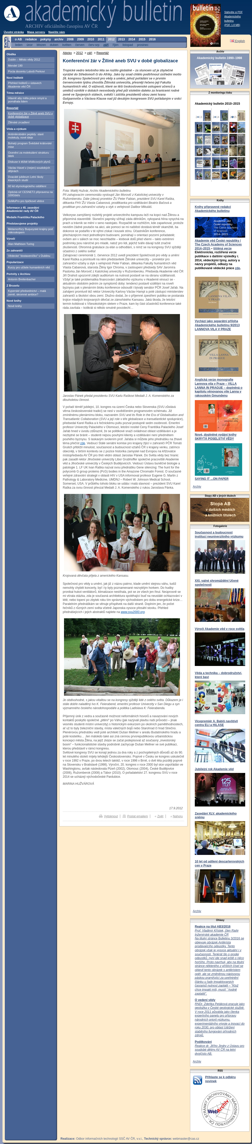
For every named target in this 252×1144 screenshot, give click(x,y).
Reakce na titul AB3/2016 (213, 926)
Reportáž (12, 107)
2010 (90, 39)
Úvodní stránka (14, 32)
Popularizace (15, 262)
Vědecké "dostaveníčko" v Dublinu (29, 255)
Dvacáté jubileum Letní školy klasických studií (25, 178)
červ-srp (93, 44)
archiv (58, 39)
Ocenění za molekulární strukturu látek (28, 154)
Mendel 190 (15, 65)
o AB (18, 39)
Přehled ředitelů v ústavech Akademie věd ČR (25, 84)
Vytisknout (111, 816)
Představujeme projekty (22, 223)
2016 (152, 39)
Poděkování (203, 1042)
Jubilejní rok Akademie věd (214, 769)
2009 (80, 39)
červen (79, 44)
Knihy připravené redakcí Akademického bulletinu (213, 209)
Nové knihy (14, 300)
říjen (115, 44)
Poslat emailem (137, 816)
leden (18, 44)
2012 (111, 39)
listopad (127, 44)
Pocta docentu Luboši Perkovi (26, 71)
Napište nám (56, 32)
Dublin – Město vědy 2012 (24, 59)
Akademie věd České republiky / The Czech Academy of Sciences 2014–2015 (218, 244)
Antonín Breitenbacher (22, 279)
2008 (70, 39)
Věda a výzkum (16, 128)
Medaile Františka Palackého (25, 217)
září (106, 44)
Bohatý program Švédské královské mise (30, 145)
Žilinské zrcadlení (18, 122)
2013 (121, 39)
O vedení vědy (205, 1000)
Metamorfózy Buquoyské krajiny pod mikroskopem (30, 231)
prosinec (142, 44)
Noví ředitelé (15, 77)
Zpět (160, 816)
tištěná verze (222, 248)
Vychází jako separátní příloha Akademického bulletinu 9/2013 (217, 323)
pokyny (45, 39)
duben (54, 44)
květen (66, 44)
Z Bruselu (13, 285)
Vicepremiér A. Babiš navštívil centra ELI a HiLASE (216, 723)
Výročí (11, 238)
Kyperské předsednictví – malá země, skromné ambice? (27, 292)
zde (237, 268)
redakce (31, 39)
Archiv (197, 486)
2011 (101, 39)
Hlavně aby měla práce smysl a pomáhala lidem (27, 100)
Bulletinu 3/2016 (219, 962)
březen (41, 44)
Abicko (67, 53)
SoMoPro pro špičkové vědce (26, 201)
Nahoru (178, 816)
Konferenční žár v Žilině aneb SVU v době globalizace (30, 115)
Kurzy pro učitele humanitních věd (29, 267)
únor (29, 44)
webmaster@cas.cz (186, 1138)
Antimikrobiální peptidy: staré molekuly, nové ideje (26, 136)
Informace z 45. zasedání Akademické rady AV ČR (23, 209)
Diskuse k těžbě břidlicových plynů (29, 161)
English (237, 41)
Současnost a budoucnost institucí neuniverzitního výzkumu (219, 534)
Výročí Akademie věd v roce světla (219, 629)
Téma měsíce (15, 92)
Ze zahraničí (15, 250)
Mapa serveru (36, 32)
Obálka (11, 54)
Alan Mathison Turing (21, 243)
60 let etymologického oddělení (27, 186)
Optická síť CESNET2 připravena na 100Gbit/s (30, 193)
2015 (142, 39)
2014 (132, 39)
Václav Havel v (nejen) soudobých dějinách (29, 169)
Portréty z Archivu (18, 273)
